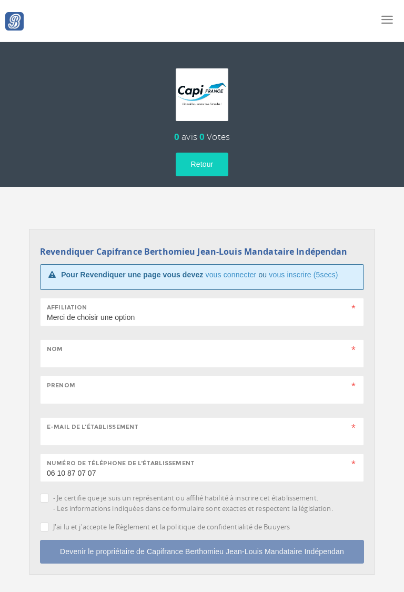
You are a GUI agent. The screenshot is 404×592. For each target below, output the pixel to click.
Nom (55, 349)
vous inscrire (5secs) (303, 274)
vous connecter (231, 274)
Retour (202, 164)
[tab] (202, 80)
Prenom (61, 385)
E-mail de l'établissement (92, 426)
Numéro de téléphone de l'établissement (121, 463)
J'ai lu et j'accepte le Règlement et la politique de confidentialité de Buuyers (171, 526)
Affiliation (67, 307)
